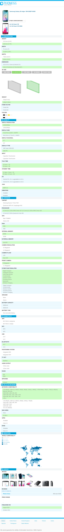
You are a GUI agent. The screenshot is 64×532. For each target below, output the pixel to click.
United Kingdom (25, 520)
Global (3, 520)
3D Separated (16, 72)
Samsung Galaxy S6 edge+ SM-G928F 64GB (22, 11)
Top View (27, 72)
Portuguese (13, 523)
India (35, 520)
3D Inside (37, 72)
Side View (7, 72)
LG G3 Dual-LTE (14, 24)
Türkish (44, 520)
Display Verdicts (6, 491)
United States (13, 520)
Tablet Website (25, 523)
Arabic (52, 520)
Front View (46, 72)
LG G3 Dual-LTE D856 (16, 26)
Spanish (4, 523)
